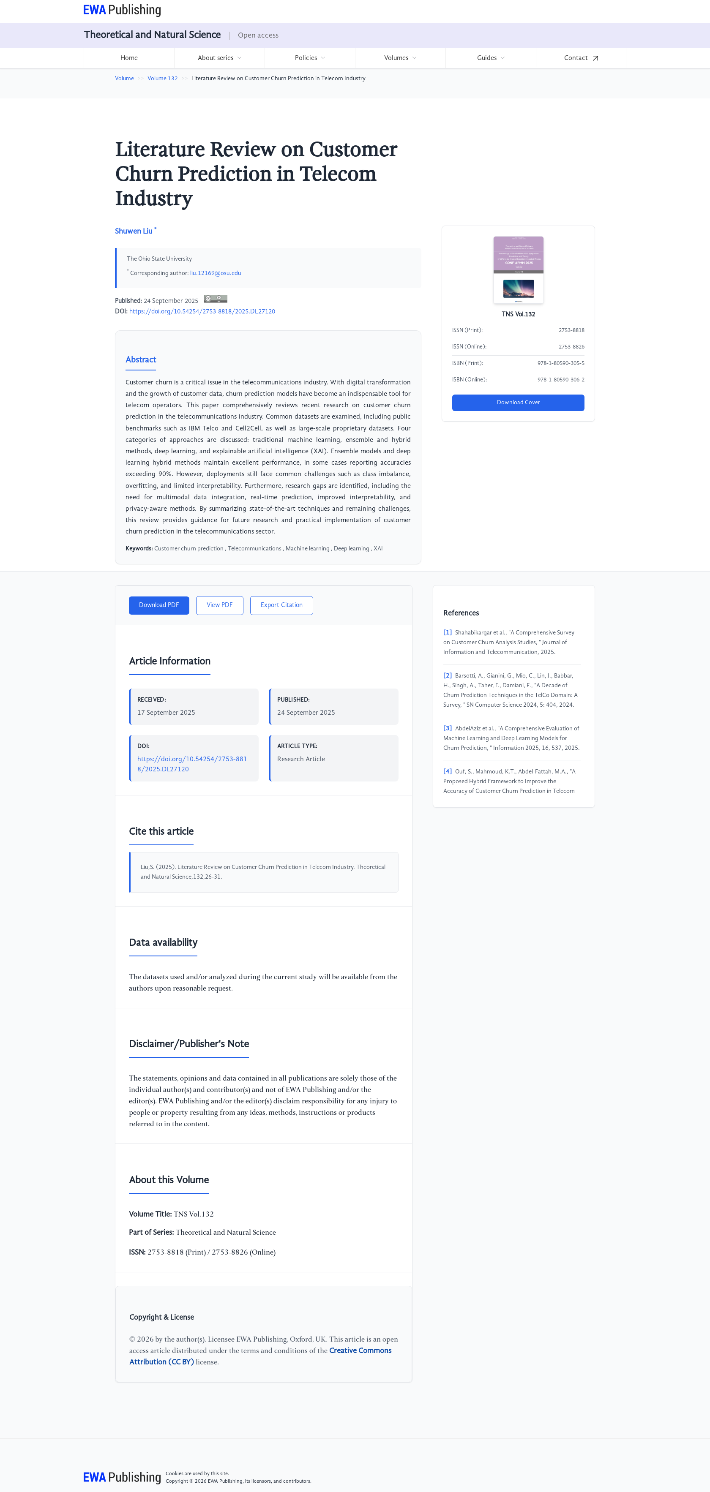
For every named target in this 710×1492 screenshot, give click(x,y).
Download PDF (159, 605)
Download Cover (518, 403)
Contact (581, 58)
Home (129, 58)
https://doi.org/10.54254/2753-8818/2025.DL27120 (202, 311)
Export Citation (282, 605)
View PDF (220, 605)
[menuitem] (129, 58)
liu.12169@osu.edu (215, 273)
